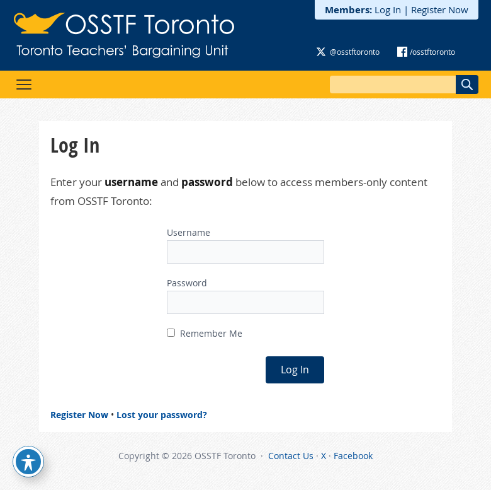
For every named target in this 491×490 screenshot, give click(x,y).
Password (187, 283)
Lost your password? (161, 415)
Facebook (353, 456)
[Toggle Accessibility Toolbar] (28, 461)
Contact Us (290, 456)
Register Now (439, 9)
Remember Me (204, 333)
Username (188, 232)
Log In (388, 9)
